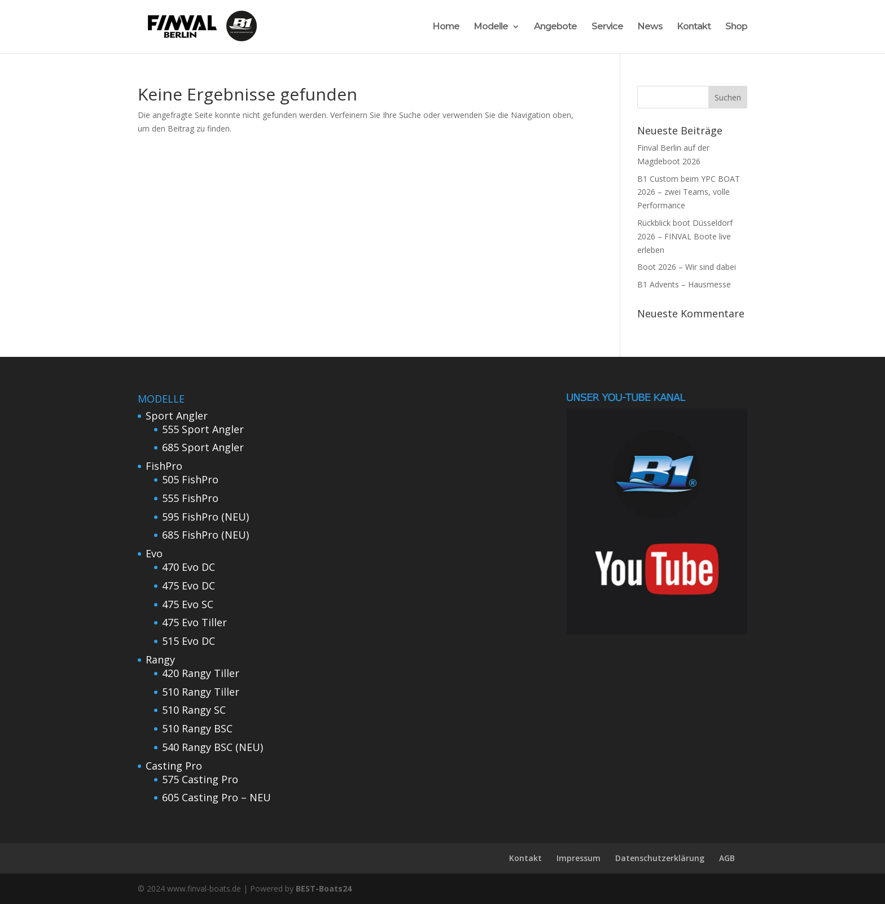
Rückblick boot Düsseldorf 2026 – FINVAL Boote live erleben (685, 236)
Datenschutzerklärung (659, 858)
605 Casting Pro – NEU (216, 797)
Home (446, 27)
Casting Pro (174, 765)
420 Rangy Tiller (200, 673)
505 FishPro (190, 479)
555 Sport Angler (203, 429)
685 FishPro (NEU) (205, 534)
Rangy (160, 659)
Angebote (555, 27)
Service (607, 27)
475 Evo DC (188, 585)
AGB (727, 858)
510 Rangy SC (194, 710)
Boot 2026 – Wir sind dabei (686, 266)
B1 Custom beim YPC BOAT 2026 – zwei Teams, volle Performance (688, 192)
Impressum (579, 858)
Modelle (491, 27)
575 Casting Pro (200, 779)
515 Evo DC (188, 641)
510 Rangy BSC (197, 728)
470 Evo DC (188, 567)
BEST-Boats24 (324, 888)
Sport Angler (177, 415)
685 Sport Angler (203, 447)
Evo (154, 553)
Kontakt (694, 27)
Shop (736, 27)
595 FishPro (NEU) (205, 516)
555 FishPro (190, 498)
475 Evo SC (187, 604)
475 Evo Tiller (194, 622)
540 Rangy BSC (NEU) (212, 747)
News (650, 27)
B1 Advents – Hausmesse (684, 284)
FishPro (164, 466)
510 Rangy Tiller (200, 691)
